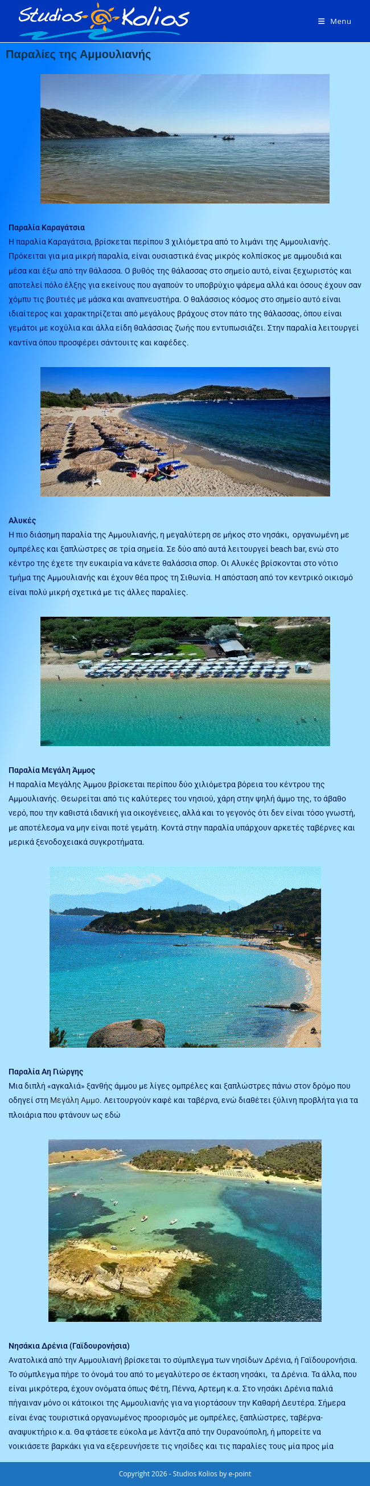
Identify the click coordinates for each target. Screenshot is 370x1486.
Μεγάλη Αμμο (75, 1100)
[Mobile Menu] (335, 21)
